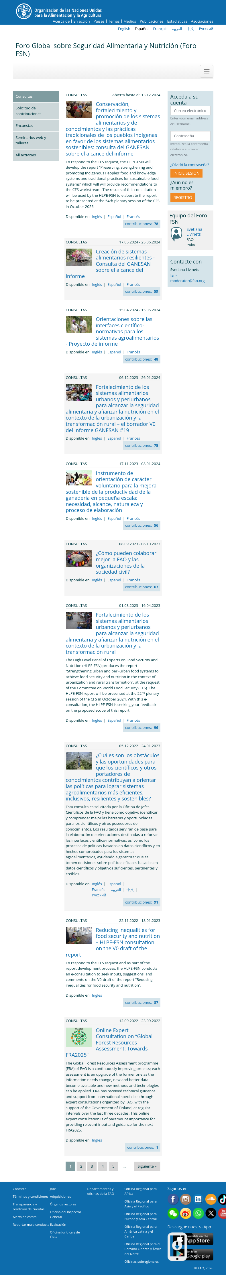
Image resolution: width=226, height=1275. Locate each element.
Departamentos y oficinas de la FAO (100, 1191)
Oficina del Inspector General (65, 1214)
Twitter (211, 1213)
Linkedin (198, 1199)
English (124, 28)
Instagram (185, 1199)
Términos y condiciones (30, 1196)
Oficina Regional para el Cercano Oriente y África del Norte (143, 1249)
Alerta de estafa (25, 1217)
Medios (129, 21)
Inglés (97, 216)
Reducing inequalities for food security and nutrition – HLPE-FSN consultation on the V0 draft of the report (113, 942)
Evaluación (58, 1224)
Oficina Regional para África (141, 1191)
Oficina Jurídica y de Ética (65, 1234)
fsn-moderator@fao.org (187, 278)
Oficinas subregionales (142, 1261)
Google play (193, 1254)
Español (142, 28)
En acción (81, 21)
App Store (193, 1238)
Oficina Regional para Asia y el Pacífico (141, 1203)
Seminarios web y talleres (31, 140)
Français (160, 28)
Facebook (173, 1199)
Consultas (24, 96)
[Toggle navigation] (206, 71)
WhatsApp (198, 1213)
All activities (26, 155)
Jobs (53, 1189)
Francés (133, 216)
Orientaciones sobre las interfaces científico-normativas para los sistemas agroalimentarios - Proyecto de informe (112, 331)
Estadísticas (177, 21)
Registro (183, 197)
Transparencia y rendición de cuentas (29, 1206)
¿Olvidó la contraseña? (189, 164)
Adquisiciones (60, 1196)
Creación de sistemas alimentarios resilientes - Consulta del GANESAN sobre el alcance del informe (110, 264)
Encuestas (24, 125)
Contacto (20, 1189)
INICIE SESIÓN (187, 173)
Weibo (185, 1213)
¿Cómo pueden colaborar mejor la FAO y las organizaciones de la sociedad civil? (126, 562)
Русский (206, 28)
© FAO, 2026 (203, 1268)
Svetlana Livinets (194, 232)
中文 (190, 28)
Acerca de (61, 21)
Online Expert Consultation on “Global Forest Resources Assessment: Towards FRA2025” (109, 1042)
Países (99, 21)
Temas (114, 21)
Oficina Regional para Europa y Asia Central (141, 1216)
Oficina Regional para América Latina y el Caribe (141, 1231)
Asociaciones (202, 21)
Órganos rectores (63, 1204)
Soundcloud (211, 1199)
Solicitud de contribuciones (29, 110)
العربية (177, 28)
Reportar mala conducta (31, 1224)
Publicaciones (152, 21)
